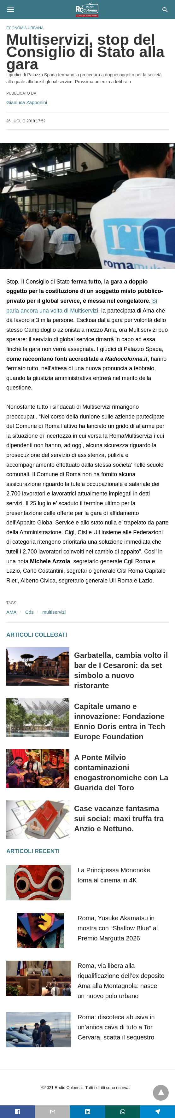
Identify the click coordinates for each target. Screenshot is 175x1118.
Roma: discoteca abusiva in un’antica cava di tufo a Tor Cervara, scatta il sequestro (116, 1027)
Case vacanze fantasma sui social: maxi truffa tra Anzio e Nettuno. (119, 818)
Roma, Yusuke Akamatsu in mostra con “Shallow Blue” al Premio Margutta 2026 (118, 928)
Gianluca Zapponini (26, 102)
